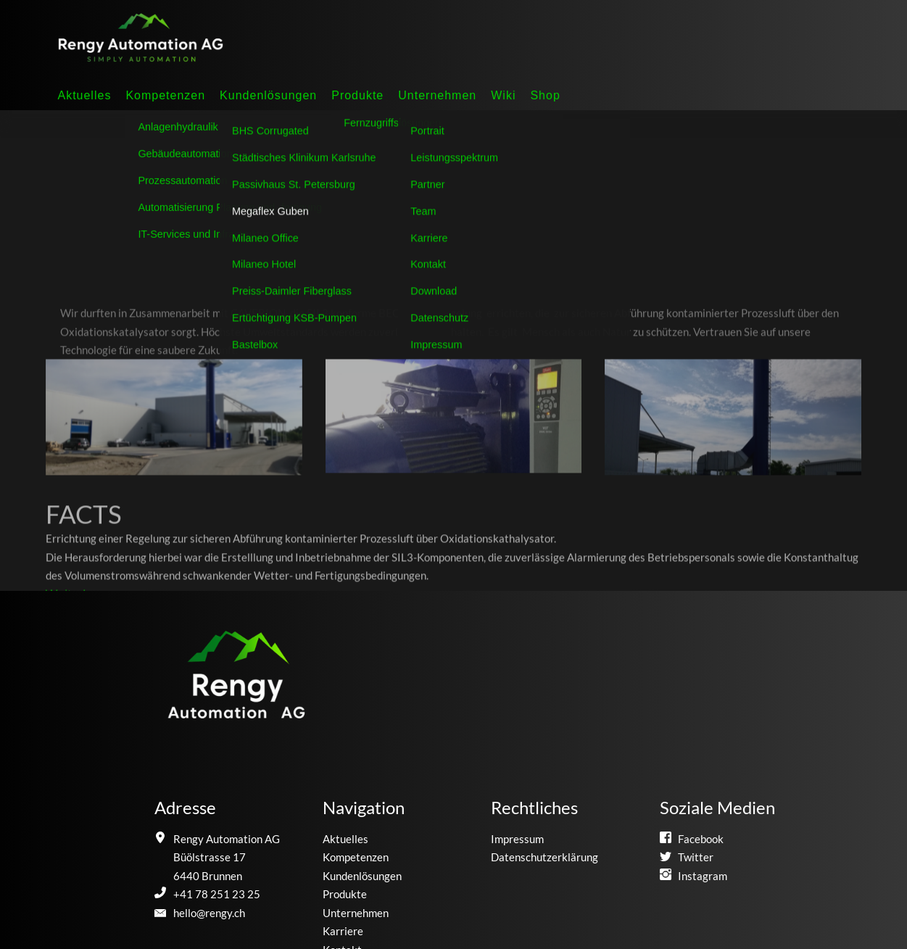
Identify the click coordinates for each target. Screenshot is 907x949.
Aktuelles (84, 95)
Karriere (343, 930)
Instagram (702, 875)
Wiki (503, 95)
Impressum (517, 838)
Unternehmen (437, 95)
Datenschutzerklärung (544, 856)
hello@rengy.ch (209, 912)
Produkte (357, 95)
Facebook (701, 838)
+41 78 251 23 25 (216, 893)
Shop (545, 95)
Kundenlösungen (268, 95)
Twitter (695, 856)
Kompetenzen (165, 95)
